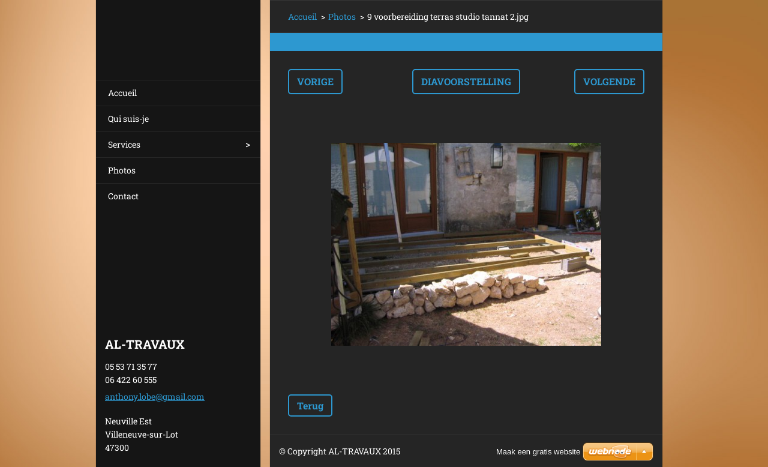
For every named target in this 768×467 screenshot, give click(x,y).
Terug (310, 405)
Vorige (315, 81)
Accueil (122, 92)
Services (124, 144)
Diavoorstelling (466, 81)
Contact (123, 196)
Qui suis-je (128, 118)
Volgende (609, 81)
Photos (122, 170)
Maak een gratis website (538, 451)
